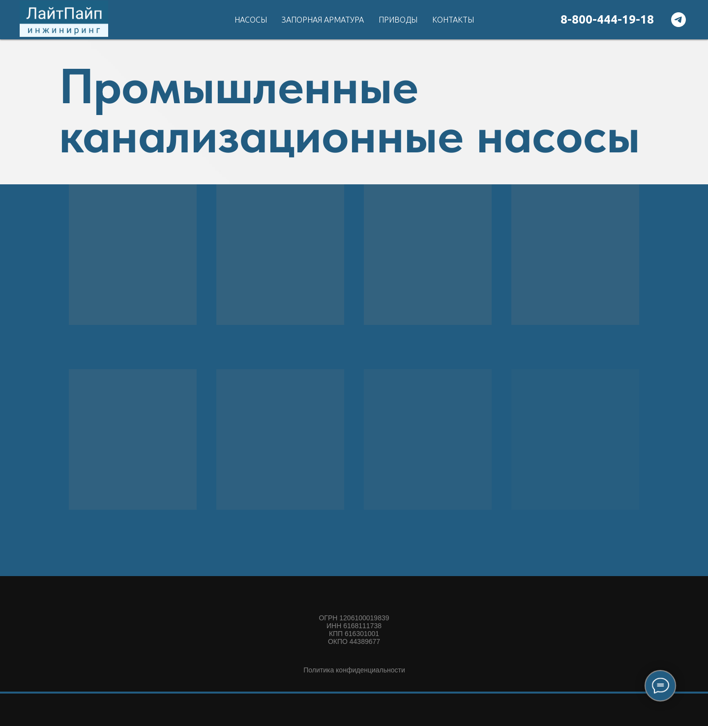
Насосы (251, 19)
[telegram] (678, 19)
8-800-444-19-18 (607, 19)
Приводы (398, 19)
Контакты (453, 19)
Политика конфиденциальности (354, 670)
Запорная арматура (323, 19)
